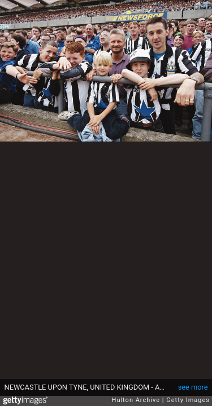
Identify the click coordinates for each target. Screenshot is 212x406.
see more (193, 387)
